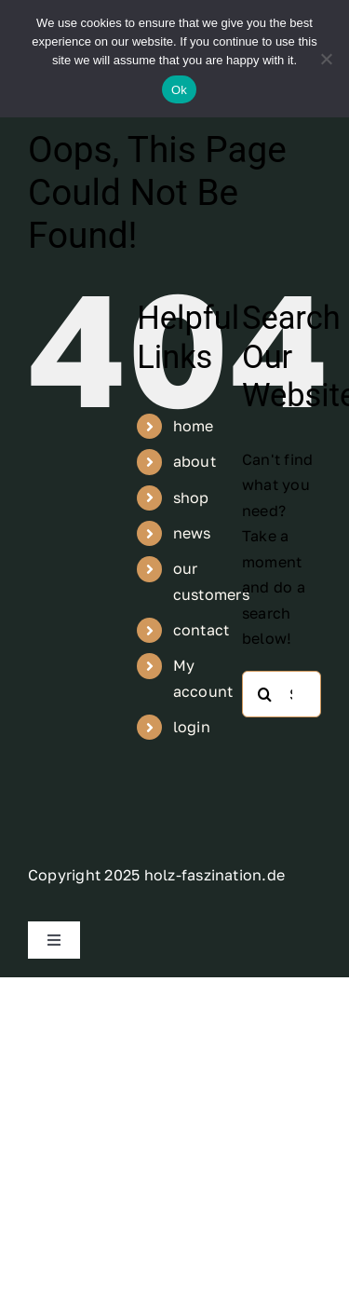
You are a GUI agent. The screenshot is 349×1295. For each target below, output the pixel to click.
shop (191, 497)
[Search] (265, 694)
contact (201, 629)
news (192, 533)
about (194, 461)
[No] (325, 58)
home (193, 425)
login (191, 726)
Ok (179, 90)
